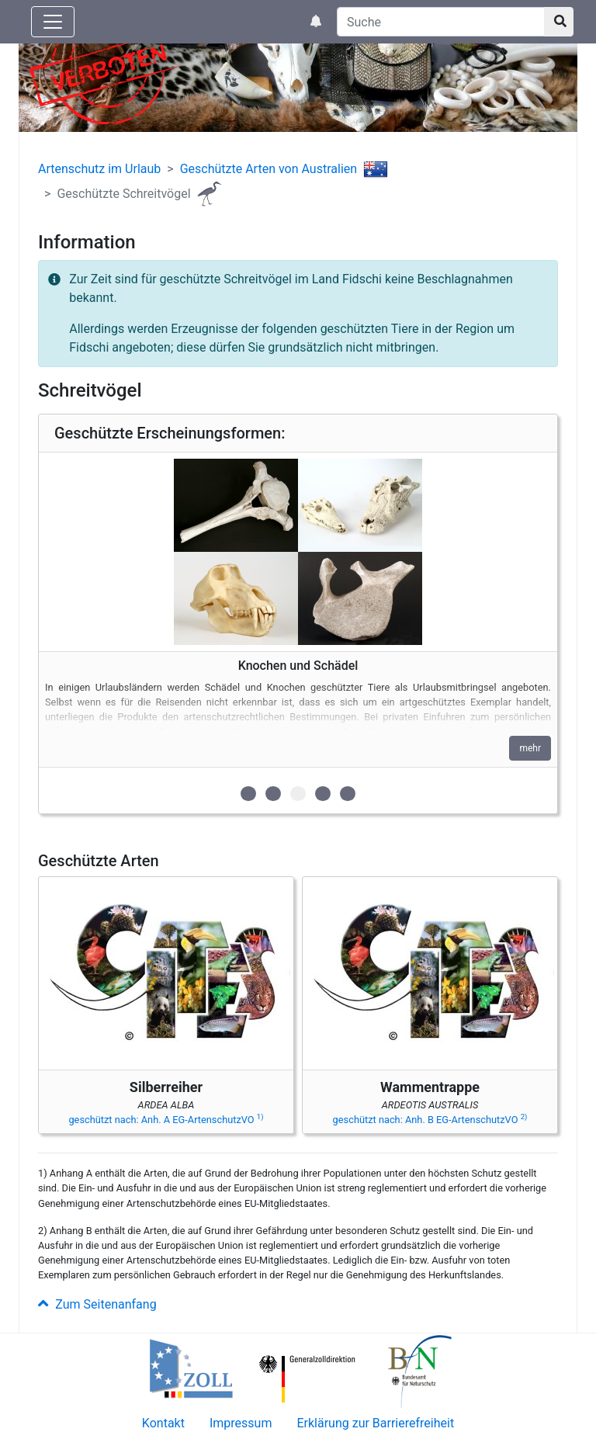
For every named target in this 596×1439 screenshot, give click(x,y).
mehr (530, 748)
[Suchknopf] (558, 21)
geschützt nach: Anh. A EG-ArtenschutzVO (165, 1119)
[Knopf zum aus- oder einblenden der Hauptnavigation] (52, 21)
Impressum (241, 1423)
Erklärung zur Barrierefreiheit (375, 1423)
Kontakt (163, 1423)
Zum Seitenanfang (97, 1304)
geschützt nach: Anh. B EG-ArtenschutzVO (430, 1119)
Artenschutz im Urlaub (99, 168)
